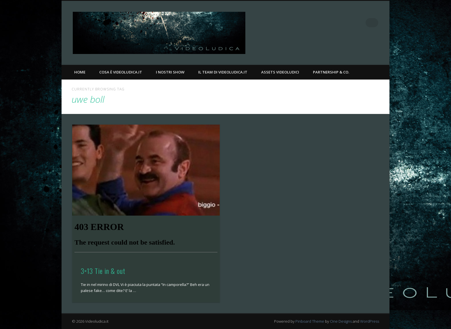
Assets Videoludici (280, 72)
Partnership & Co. (331, 72)
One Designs (341, 321)
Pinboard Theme (309, 321)
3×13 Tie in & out (103, 271)
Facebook (350, 22)
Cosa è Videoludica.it (120, 72)
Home (79, 72)
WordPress (369, 321)
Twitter (361, 22)
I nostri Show (170, 72)
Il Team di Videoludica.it (222, 72)
